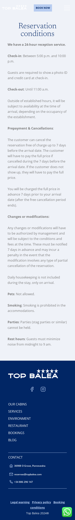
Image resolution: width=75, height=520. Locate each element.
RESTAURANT (18, 426)
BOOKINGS (16, 433)
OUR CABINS (17, 404)
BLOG (12, 440)
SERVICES (15, 411)
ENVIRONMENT (19, 418)
